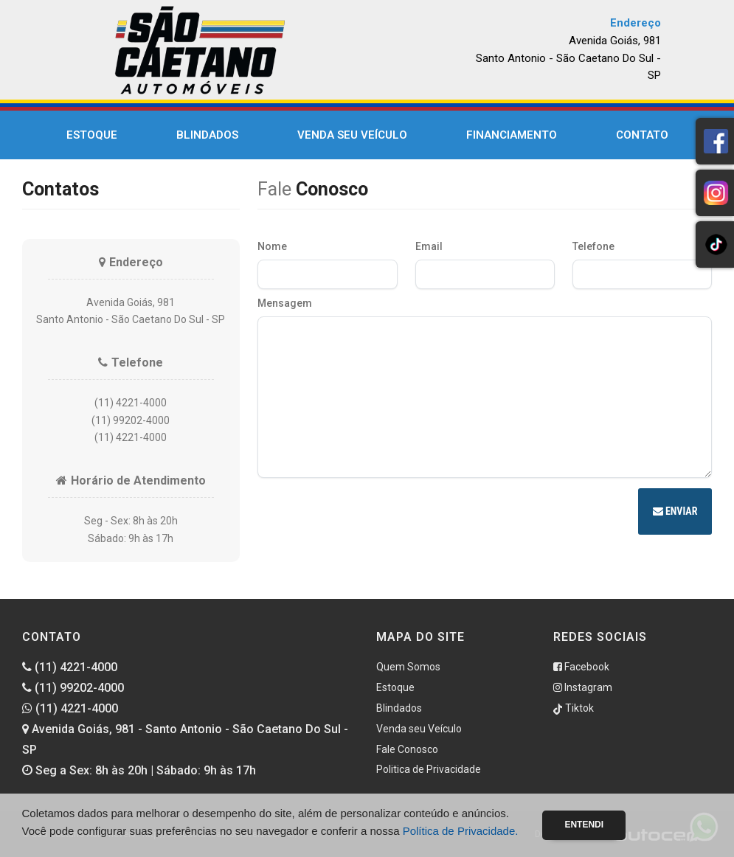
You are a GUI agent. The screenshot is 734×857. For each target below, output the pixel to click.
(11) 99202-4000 (73, 688)
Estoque (91, 135)
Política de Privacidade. (461, 831)
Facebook (581, 667)
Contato (642, 135)
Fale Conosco (407, 749)
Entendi (583, 824)
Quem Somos (408, 667)
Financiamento (511, 135)
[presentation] (369, 513)
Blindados (207, 135)
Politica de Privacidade (428, 769)
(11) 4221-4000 (69, 667)
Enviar (675, 511)
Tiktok (573, 708)
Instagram (582, 687)
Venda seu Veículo (352, 135)
